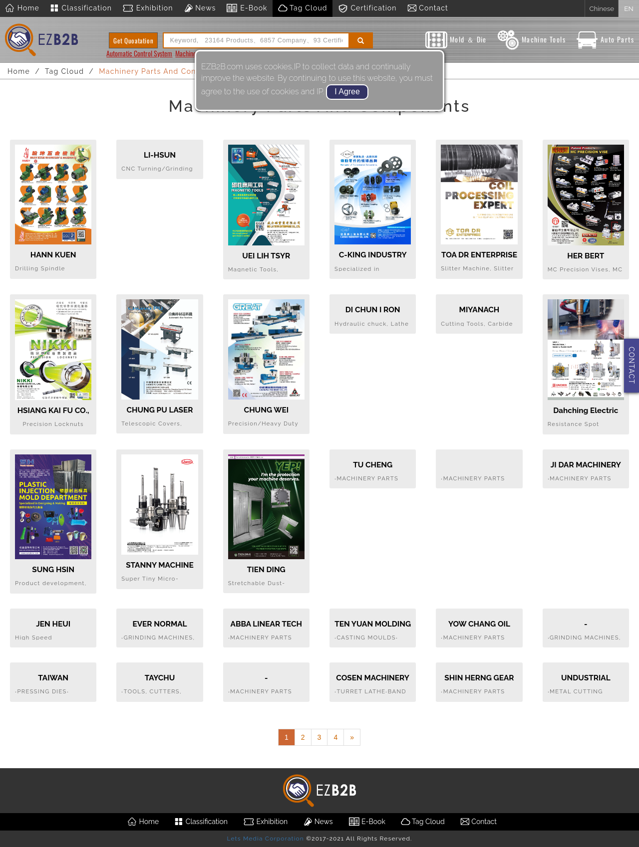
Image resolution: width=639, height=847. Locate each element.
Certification (367, 8)
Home (22, 8)
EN (628, 8)
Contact (427, 8)
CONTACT (632, 365)
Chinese (601, 8)
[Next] (351, 737)
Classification (80, 8)
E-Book (246, 8)
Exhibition (147, 8)
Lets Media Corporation (265, 838)
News (199, 8)
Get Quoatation (133, 40)
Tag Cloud (302, 8)
